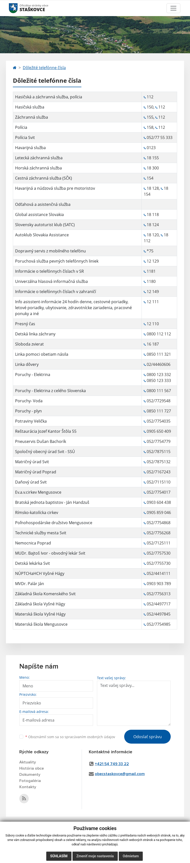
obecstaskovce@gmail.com (120, 774)
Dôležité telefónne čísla (44, 67)
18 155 (153, 158)
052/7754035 (158, 421)
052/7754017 (158, 492)
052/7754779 (158, 441)
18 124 (153, 224)
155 (150, 117)
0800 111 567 (159, 390)
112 (150, 97)
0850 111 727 (159, 411)
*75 (150, 251)
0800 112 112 (159, 334)
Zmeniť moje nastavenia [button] (95, 856)
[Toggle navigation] (173, 8)
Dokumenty (29, 775)
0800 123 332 (159, 374)
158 (150, 127)
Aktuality (27, 762)
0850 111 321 (159, 354)
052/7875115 (158, 451)
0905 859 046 (159, 512)
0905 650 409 (159, 431)
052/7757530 (158, 553)
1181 (151, 271)
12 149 (153, 291)
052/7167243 (158, 472)
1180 (151, 281)
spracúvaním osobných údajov (90, 736)
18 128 (153, 188)
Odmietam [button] (131, 856)
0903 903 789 (159, 583)
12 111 (153, 301)
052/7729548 (158, 401)
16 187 (153, 344)
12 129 (153, 261)
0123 (151, 147)
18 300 (153, 168)
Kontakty (27, 787)
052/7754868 (158, 522)
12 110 (153, 323)
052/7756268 (158, 533)
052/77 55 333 (159, 137)
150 (150, 107)
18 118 (153, 214)
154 (150, 178)
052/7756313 (158, 593)
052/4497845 (158, 614)
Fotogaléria (30, 781)
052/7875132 (158, 461)
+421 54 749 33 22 (112, 764)
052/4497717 (158, 604)
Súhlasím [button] (59, 856)
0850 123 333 (159, 380)
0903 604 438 (159, 502)
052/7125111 (158, 543)
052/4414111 (158, 573)
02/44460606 (158, 364)
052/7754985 (158, 624)
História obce (31, 768)
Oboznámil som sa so (70, 736)
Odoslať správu (147, 736)
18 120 (153, 235)
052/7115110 (158, 482)
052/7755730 (158, 563)
